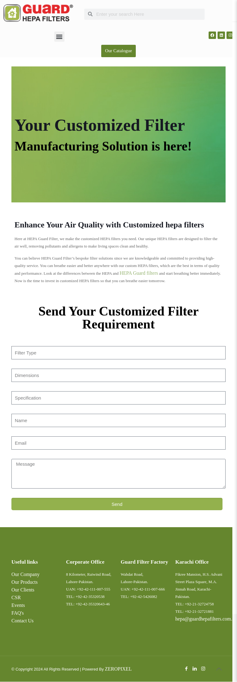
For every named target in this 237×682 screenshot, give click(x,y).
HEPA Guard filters (138, 273)
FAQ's (17, 613)
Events (18, 605)
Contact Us (22, 621)
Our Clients (22, 590)
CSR (16, 597)
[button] (59, 37)
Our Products (24, 582)
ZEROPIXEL (118, 669)
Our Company (25, 574)
